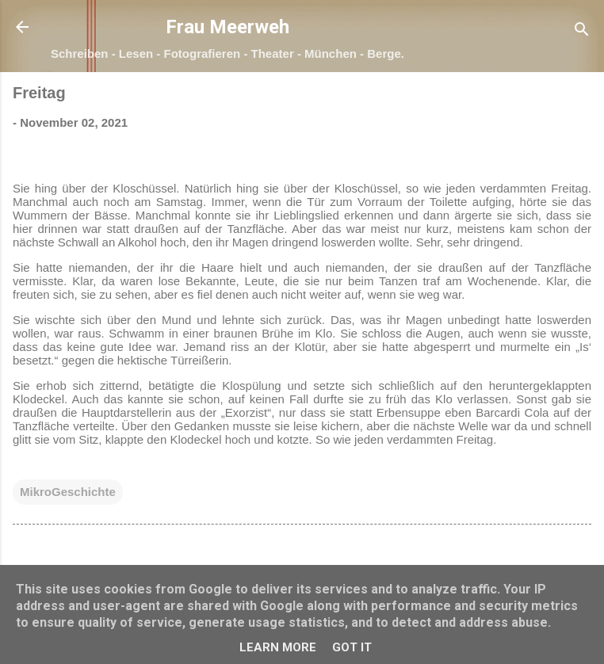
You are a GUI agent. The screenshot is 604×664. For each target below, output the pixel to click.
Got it (352, 647)
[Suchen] (581, 32)
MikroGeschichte (68, 491)
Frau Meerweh (227, 27)
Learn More (277, 647)
